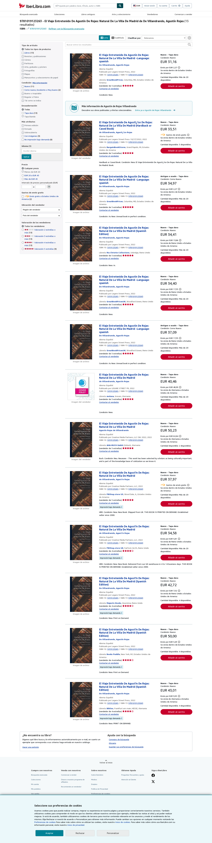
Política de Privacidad (99, 789)
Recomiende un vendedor (71, 787)
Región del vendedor (31, 210)
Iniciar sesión (149, 6)
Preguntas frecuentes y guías (132, 775)
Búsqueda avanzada (28, 14)
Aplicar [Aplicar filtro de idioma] (26, 157)
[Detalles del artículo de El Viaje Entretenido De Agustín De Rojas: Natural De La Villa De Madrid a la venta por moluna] (81, 386)
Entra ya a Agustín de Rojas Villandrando (155, 110)
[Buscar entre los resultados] (128, 44)
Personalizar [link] (113, 833)
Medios (94, 779)
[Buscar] (120, 5)
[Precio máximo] (40, 187)
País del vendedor (30, 215)
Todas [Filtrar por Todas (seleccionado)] (26, 109)
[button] (189, 44)
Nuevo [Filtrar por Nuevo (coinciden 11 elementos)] (28, 86)
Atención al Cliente (128, 779)
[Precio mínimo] (27, 187)
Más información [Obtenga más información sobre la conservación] (40, 83)
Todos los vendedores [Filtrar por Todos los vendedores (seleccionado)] (34, 226)
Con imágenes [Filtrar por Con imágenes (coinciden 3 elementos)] (31, 136)
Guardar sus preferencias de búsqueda (126, 747)
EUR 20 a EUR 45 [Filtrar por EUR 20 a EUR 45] (31, 175)
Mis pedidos (36, 789)
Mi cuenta (35, 784)
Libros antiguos (88, 14)
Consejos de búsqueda (119, 739)
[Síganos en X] (153, 782)
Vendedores (152, 14)
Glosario (112, 743)
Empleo (94, 784)
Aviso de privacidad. (76, 825)
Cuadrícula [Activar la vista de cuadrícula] (118, 37)
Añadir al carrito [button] (176, 86)
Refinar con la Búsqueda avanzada (66, 28)
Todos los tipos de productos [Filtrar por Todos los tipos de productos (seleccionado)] (36, 49)
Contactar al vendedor (109, 88)
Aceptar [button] (49, 833)
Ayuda (187, 6)
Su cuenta (163, 6)
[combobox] (85, 5)
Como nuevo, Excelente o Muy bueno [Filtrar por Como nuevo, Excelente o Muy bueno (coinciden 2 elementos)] (41, 90)
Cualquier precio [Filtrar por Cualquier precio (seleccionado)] (30, 168)
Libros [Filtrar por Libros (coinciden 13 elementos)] (28, 52)
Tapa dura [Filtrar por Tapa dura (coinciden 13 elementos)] (29, 113)
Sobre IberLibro (97, 775)
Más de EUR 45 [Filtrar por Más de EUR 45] (30, 179)
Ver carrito (35, 794)
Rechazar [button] (80, 833)
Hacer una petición (30, 747)
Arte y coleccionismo (121, 14)
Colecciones (59, 14)
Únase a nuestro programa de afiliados (73, 780)
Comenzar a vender (183, 14)
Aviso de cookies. (123, 822)
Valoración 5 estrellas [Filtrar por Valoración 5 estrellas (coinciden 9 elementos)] (40, 249)
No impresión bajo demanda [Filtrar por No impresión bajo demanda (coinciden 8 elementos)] (37, 139)
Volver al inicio (106, 762)
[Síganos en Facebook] (153, 775)
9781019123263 (38, 28)
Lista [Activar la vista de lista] (104, 37)
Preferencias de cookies (45, 822)
